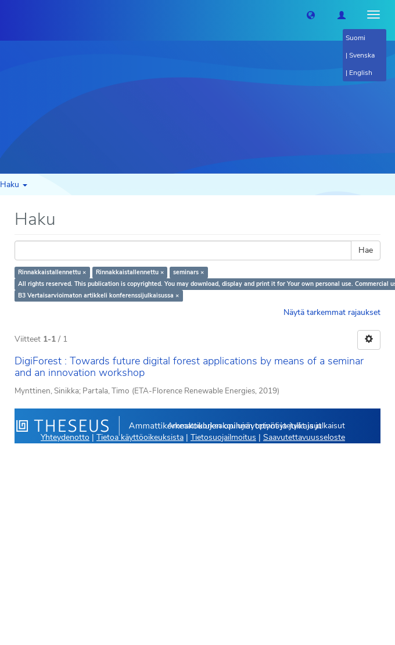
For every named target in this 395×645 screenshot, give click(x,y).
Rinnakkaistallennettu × (52, 272)
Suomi (355, 37)
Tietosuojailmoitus (223, 437)
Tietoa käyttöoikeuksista (140, 437)
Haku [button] (13, 184)
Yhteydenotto (65, 437)
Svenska (362, 55)
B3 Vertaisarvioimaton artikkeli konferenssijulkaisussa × (98, 295)
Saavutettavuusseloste (304, 437)
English (360, 72)
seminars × (188, 272)
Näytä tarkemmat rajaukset (331, 312)
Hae (365, 250)
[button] (310, 14)
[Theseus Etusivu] (8, 14)
